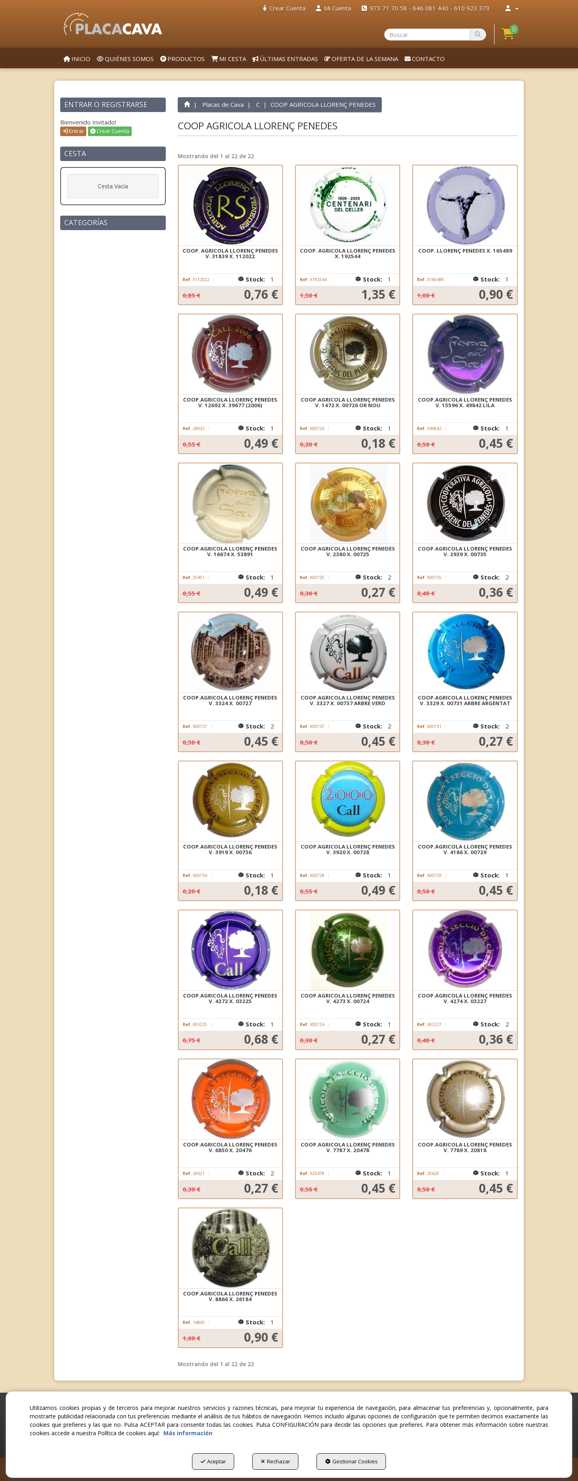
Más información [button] (187, 1433)
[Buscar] (478, 35)
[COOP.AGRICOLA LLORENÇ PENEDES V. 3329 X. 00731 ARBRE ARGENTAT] (465, 652)
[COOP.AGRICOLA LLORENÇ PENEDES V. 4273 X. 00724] (347, 950)
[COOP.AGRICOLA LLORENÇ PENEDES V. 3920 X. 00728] (347, 801)
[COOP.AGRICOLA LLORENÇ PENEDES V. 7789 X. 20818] (465, 1099)
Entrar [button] (73, 131)
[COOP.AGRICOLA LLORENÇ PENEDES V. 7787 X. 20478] (347, 1099)
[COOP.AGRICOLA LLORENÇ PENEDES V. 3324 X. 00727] (230, 652)
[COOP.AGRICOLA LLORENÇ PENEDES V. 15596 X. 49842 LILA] (465, 354)
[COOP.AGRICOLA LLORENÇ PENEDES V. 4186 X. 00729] (465, 801)
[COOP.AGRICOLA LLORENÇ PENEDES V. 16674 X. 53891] (230, 503)
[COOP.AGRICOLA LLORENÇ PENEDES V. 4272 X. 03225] (230, 950)
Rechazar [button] (275, 1461)
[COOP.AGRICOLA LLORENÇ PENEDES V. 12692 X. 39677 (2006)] (230, 354)
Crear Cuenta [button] (109, 131)
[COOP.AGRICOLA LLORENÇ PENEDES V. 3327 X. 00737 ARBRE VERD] (347, 652)
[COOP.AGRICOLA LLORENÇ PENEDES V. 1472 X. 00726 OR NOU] (347, 354)
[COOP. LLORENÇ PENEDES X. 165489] (465, 205)
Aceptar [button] (213, 1461)
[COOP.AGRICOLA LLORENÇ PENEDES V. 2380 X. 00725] (347, 503)
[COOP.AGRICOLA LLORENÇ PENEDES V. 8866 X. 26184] (230, 1248)
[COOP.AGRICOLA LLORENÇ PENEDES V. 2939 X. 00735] (465, 503)
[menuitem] (284, 8)
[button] (113, 24)
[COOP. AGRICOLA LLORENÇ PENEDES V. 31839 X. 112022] (230, 205)
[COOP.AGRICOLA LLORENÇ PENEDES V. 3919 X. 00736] (230, 801)
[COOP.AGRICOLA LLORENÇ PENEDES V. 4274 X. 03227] (465, 950)
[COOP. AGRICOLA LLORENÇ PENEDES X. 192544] (347, 205)
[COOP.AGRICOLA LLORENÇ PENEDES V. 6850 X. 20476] (230, 1099)
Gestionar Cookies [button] (351, 1461)
